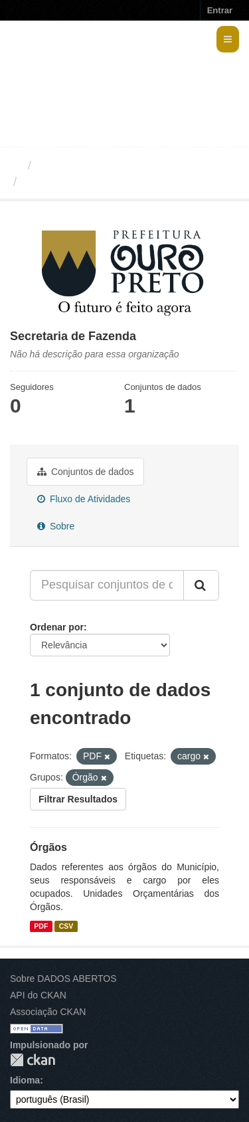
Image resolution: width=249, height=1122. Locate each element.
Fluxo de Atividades (83, 499)
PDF (41, 926)
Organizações (75, 165)
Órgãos (48, 847)
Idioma (25, 1080)
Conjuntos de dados (85, 471)
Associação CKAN (48, 1011)
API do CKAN (38, 995)
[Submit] (201, 585)
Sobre (55, 526)
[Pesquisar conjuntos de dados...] (107, 585)
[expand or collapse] (227, 39)
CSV (66, 926)
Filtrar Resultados (78, 799)
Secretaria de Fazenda (86, 182)
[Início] (15, 165)
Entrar (219, 10)
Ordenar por (57, 627)
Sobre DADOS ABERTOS (63, 978)
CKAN (32, 1060)
